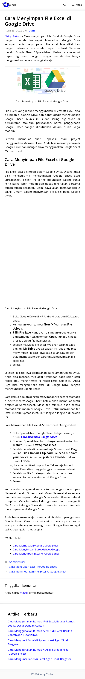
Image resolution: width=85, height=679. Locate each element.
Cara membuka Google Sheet (39, 437)
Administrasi (17, 562)
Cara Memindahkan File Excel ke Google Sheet (37, 571)
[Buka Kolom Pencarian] (64, 4)
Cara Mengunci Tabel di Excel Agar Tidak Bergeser (39, 659)
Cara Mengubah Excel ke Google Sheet (36, 553)
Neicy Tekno (13, 36)
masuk (24, 592)
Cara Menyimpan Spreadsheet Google (36, 549)
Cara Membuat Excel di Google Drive (36, 545)
